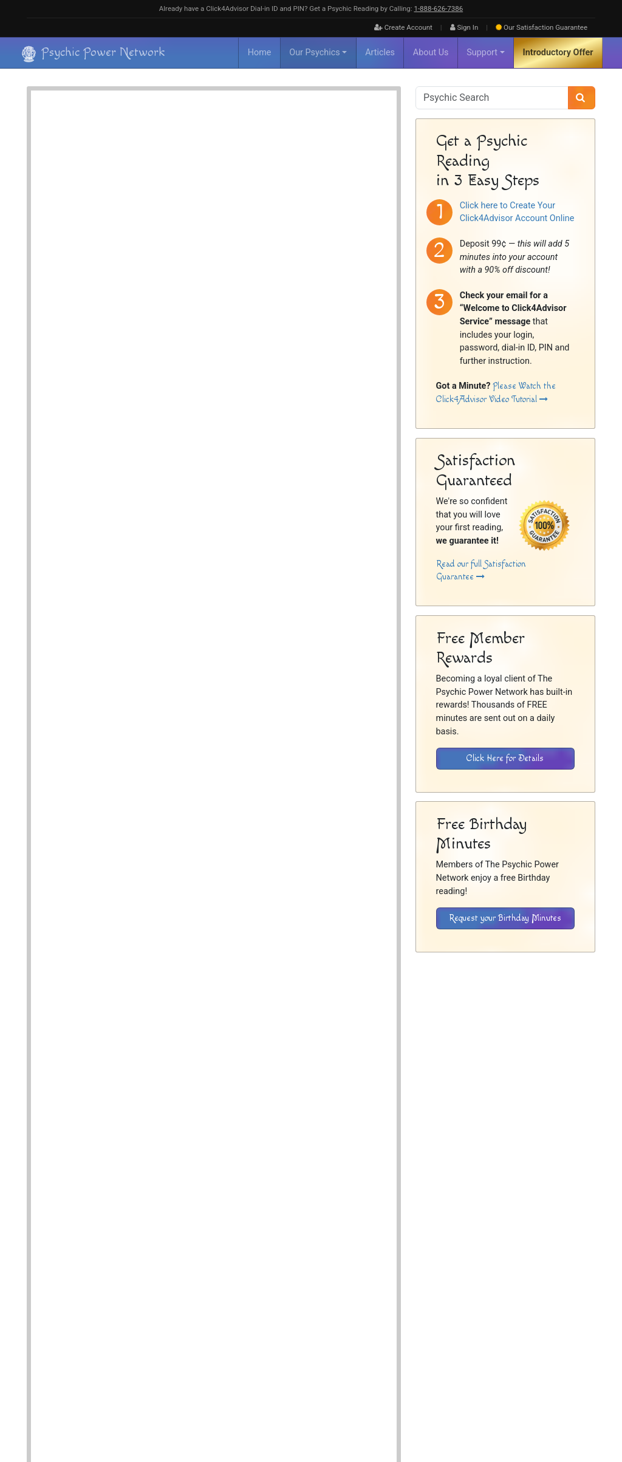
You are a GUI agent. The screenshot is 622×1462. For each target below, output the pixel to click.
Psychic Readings (148, 1180)
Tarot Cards (273, 191)
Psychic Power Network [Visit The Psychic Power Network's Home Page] (137, 1406)
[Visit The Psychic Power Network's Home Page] (93, 1366)
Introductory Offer (558, 52)
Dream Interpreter (322, 164)
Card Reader (226, 191)
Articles (380, 52)
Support (481, 52)
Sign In (464, 27)
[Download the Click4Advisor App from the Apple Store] (553, 1262)
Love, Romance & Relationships (254, 205)
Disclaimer (495, 1339)
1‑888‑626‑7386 (438, 8)
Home (260, 52)
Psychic (255, 178)
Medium (220, 178)
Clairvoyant (268, 164)
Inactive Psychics (444, 1339)
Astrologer (223, 164)
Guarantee (541, 27)
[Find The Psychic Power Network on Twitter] (580, 1414)
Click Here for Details (505, 758)
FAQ (403, 1339)
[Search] (581, 97)
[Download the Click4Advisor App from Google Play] (469, 1262)
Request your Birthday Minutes (505, 918)
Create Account (403, 27)
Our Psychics (314, 52)
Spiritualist (295, 178)
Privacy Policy (541, 1339)
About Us (431, 52)
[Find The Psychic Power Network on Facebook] (554, 1414)
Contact (583, 1339)
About (380, 1339)
